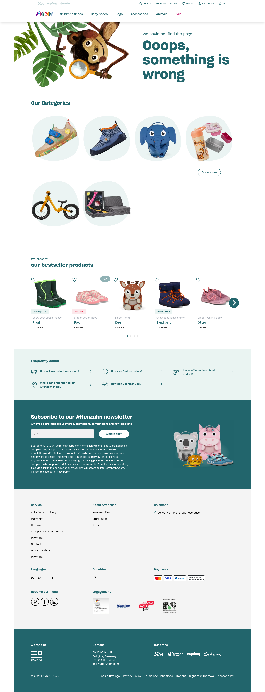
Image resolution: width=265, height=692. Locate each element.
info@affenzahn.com (112, 468)
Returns (36, 525)
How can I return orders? (122, 371)
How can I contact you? (121, 384)
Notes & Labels (41, 550)
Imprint (181, 676)
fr (46, 577)
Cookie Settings (109, 676)
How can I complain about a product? (195, 372)
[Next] (234, 303)
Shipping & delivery (43, 512)
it (53, 577)
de (32, 577)
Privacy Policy (132, 676)
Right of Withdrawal (201, 676)
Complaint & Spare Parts (47, 531)
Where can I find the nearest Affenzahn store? (53, 385)
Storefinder (100, 518)
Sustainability (101, 512)
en (39, 577)
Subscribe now (114, 433)
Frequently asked (45, 361)
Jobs (96, 525)
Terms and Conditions (158, 676)
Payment (37, 537)
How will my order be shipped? (55, 371)
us (94, 577)
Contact (36, 544)
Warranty (37, 518)
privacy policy (62, 471)
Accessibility (226, 676)
